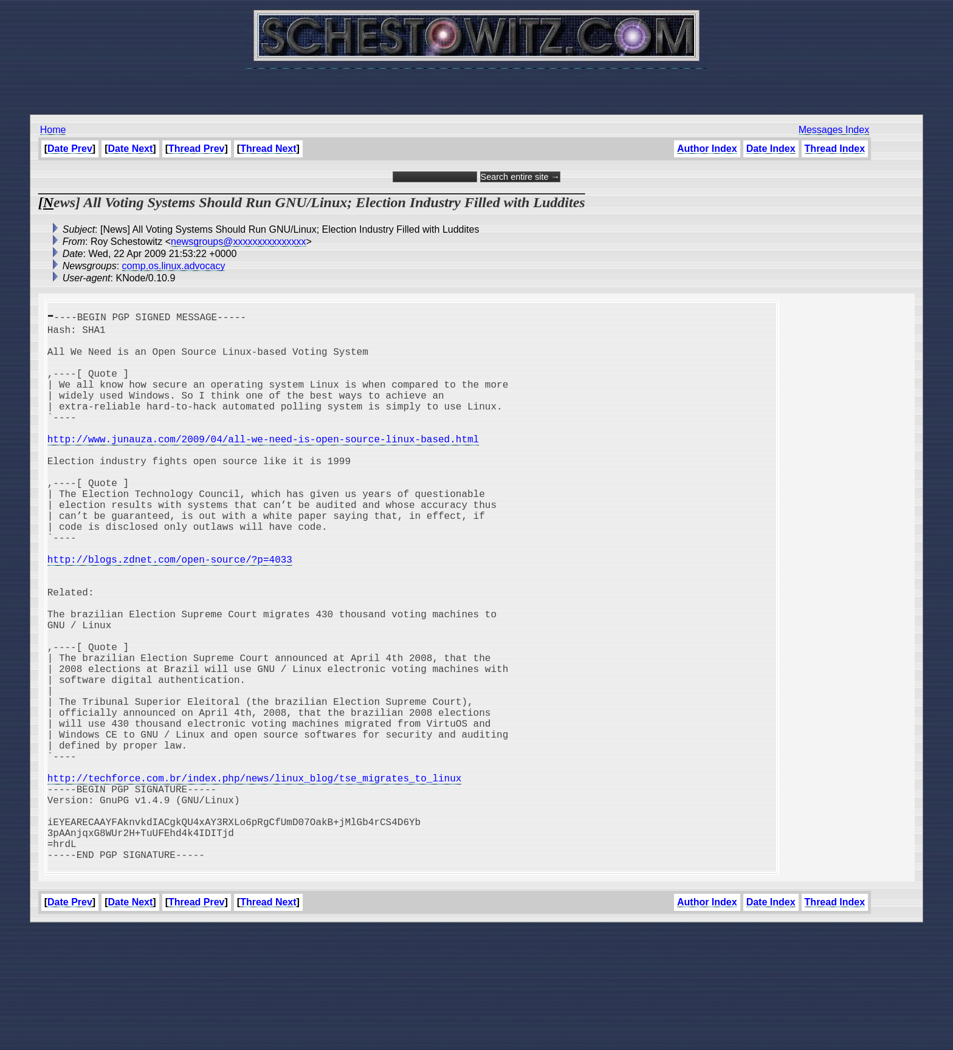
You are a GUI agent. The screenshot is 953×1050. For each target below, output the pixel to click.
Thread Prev (196, 148)
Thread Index (835, 148)
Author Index (707, 148)
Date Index (771, 148)
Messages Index (834, 130)
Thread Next (268, 148)
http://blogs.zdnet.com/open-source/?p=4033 (169, 612)
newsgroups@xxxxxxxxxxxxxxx (238, 241)
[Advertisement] (476, 85)
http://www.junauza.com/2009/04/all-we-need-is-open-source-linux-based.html (263, 465)
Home (53, 130)
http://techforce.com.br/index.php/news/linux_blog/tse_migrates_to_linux (254, 880)
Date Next (130, 148)
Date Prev (69, 148)
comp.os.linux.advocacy (173, 266)
